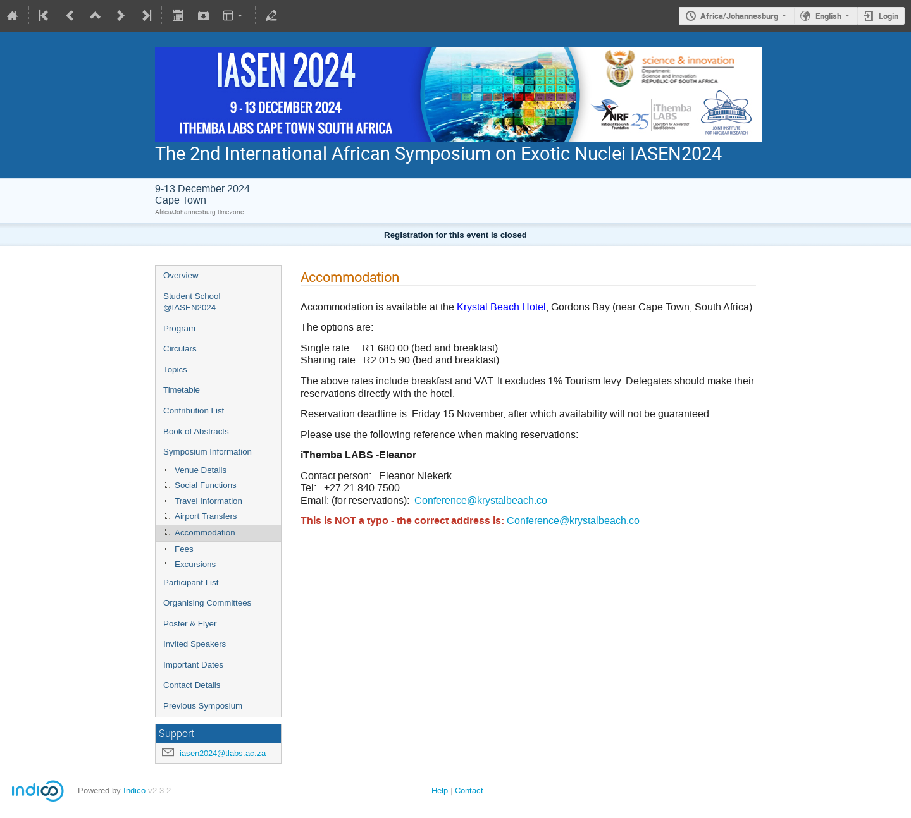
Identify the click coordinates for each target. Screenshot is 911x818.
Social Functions (206, 485)
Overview (181, 275)
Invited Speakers (194, 644)
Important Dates (193, 664)
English (828, 15)
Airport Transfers (206, 516)
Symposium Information (207, 451)
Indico (134, 790)
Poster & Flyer (189, 623)
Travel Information (208, 501)
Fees (184, 549)
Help (439, 790)
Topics (175, 369)
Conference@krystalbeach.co (480, 500)
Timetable (181, 389)
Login (888, 15)
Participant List (190, 582)
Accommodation (205, 532)
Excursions (195, 564)
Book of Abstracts (196, 431)
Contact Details (191, 685)
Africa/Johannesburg (739, 15)
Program (179, 328)
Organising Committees (207, 602)
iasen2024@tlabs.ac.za (223, 753)
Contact (469, 790)
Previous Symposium (202, 706)
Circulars (180, 348)
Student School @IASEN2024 (191, 302)
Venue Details (200, 470)
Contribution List (193, 410)
